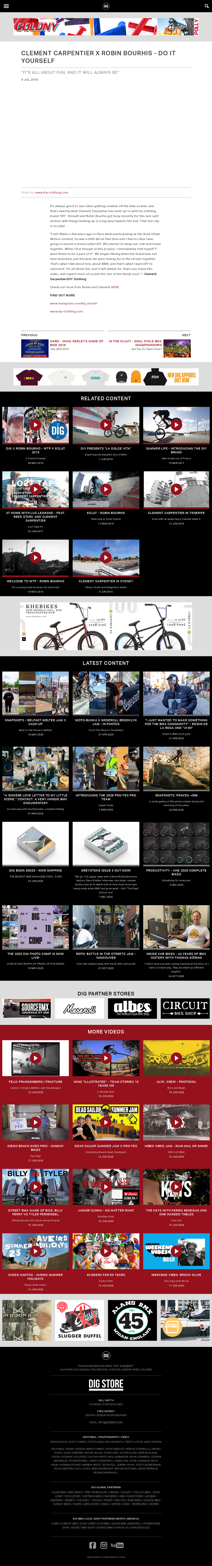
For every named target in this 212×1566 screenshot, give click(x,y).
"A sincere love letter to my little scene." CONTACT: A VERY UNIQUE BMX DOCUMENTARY (35, 799)
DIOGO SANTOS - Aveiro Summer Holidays (35, 1277)
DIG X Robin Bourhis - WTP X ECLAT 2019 (35, 450)
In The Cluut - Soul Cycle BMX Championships (135, 343)
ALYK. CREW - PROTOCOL (176, 1082)
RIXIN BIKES (135, 1500)
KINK (122, 1496)
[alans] (132, 1320)
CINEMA (114, 1492)
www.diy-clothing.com (51, 192)
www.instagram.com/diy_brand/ (73, 303)
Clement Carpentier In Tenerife (176, 513)
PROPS (108, 1500)
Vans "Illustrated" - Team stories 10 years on (106, 1083)
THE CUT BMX (141, 1492)
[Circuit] (185, 1008)
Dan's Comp (87, 1523)
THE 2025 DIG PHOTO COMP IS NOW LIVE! (35, 955)
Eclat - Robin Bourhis (106, 513)
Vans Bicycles (140, 1527)
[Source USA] (26, 1008)
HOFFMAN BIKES (93, 1496)
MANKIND (56, 1500)
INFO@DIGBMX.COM (110, 1422)
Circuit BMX (70, 1523)
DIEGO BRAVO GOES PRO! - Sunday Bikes (35, 1148)
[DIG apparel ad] (106, 376)
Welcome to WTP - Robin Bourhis (35, 581)
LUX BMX (150, 1496)
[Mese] (79, 1008)
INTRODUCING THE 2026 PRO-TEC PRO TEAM (106, 797)
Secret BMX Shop (82, 1527)
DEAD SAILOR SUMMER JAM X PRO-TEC (106, 1146)
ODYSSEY (83, 1500)
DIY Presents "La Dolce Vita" (106, 448)
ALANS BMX (59, 1492)
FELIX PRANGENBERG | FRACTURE (35, 1082)
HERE (115, 287)
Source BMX (104, 1527)
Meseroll (135, 1523)
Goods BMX (119, 1523)
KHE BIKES (111, 1496)
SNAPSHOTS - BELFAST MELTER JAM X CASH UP (35, 722)
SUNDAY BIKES (62, 1504)
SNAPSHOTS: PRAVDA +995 (176, 795)
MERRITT (70, 1500)
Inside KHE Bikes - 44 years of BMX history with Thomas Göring (176, 955)
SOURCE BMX (152, 1500)
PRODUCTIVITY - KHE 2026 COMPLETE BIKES (176, 872)
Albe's (56, 1523)
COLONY (126, 1492)
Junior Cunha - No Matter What (106, 1210)
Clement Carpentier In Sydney (106, 581)
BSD (87, 1492)
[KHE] (106, 626)
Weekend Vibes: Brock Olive (176, 1275)
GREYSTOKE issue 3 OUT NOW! (106, 870)
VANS (126, 1504)
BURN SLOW (99, 1492)
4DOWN (154, 1504)
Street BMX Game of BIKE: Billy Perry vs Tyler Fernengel (35, 1212)
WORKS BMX (140, 1504)
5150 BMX (103, 1523)
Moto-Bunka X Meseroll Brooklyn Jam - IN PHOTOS (105, 722)
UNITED (116, 1504)
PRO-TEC (120, 1500)
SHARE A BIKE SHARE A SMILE (91, 1504)
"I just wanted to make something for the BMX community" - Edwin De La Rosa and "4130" (176, 724)
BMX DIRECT (75, 1492)
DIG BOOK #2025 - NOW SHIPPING (35, 870)
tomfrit (106, 1557)
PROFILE (97, 1500)
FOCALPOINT (73, 1496)
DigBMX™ (128, 1365)
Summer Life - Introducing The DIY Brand (176, 450)
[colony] (106, 26)
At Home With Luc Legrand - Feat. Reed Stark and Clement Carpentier (35, 516)
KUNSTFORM (135, 1496)
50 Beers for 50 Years (106, 1275)
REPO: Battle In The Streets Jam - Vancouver (106, 955)
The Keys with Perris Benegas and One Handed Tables (176, 1212)
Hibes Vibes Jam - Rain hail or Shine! (176, 1146)
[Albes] (132, 1008)
